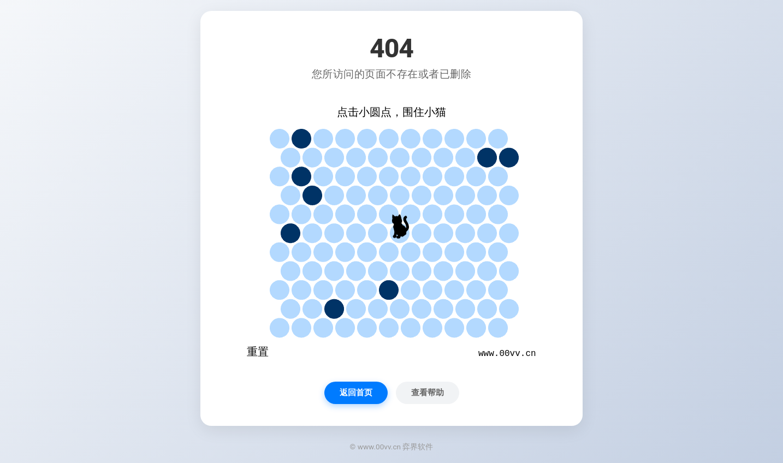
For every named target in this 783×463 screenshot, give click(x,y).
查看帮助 (427, 392)
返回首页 (356, 392)
